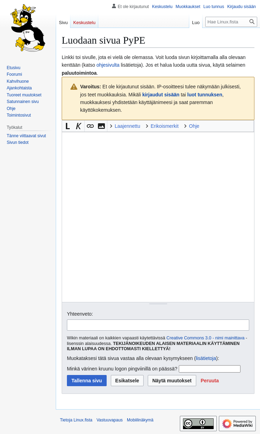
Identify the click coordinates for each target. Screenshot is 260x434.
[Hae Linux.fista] (231, 22)
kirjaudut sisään (160, 94)
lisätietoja (206, 358)
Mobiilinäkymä (140, 420)
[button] (67, 126)
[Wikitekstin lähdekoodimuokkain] (158, 217)
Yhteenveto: (80, 314)
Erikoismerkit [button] (164, 126)
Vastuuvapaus (110, 420)
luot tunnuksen (204, 94)
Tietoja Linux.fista (76, 420)
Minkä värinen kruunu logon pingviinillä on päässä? (122, 369)
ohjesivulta (108, 65)
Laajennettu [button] (127, 126)
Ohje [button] (194, 126)
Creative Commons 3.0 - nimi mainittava (206, 338)
